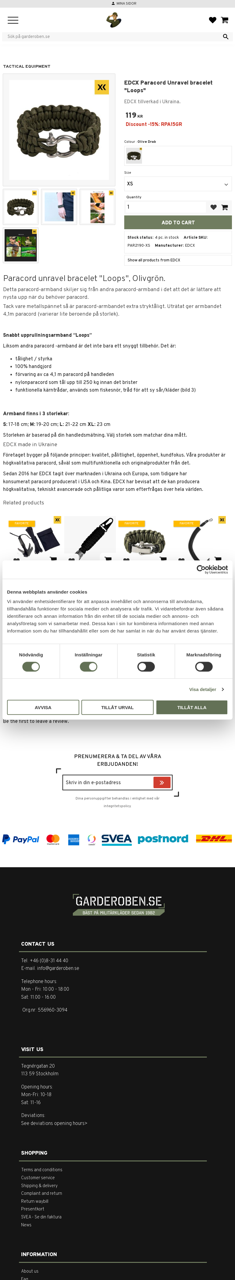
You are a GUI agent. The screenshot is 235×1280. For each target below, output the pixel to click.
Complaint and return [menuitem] (41, 1194)
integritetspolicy (117, 806)
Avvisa (43, 707)
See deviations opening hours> (54, 1124)
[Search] (226, 37)
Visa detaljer (202, 689)
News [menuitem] (26, 1225)
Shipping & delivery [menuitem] (39, 1186)
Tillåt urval (117, 707)
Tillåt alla (192, 707)
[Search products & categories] (113, 37)
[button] (13, 20)
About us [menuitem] (30, 1271)
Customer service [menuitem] (38, 1178)
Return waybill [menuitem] (34, 1202)
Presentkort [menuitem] (32, 1209)
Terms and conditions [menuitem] (41, 1170)
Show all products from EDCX (154, 260)
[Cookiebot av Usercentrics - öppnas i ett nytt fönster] (201, 569)
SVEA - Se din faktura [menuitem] (41, 1217)
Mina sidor (126, 3)
